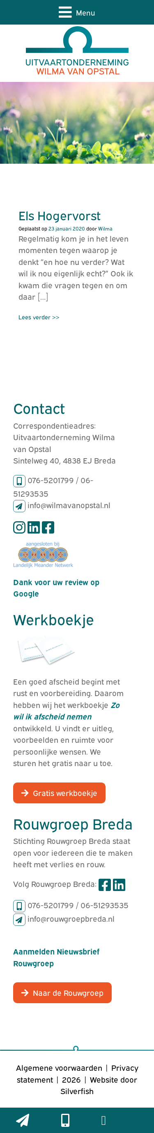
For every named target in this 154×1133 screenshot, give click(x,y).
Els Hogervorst (59, 214)
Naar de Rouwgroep (68, 992)
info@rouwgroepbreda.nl (71, 918)
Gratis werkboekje (65, 792)
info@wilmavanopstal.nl (69, 504)
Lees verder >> (39, 317)
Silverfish (77, 1090)
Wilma (105, 228)
